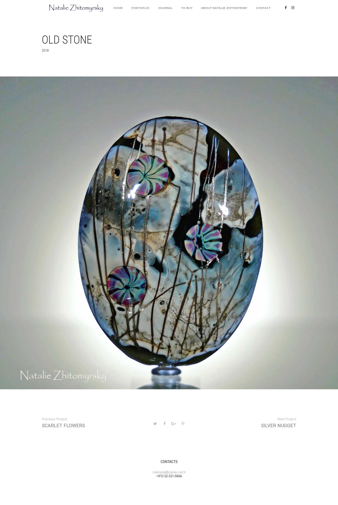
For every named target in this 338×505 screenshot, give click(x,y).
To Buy (186, 7)
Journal (165, 7)
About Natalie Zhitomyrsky (224, 7)
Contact (263, 7)
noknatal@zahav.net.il (169, 472)
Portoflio (140, 7)
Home (118, 7)
